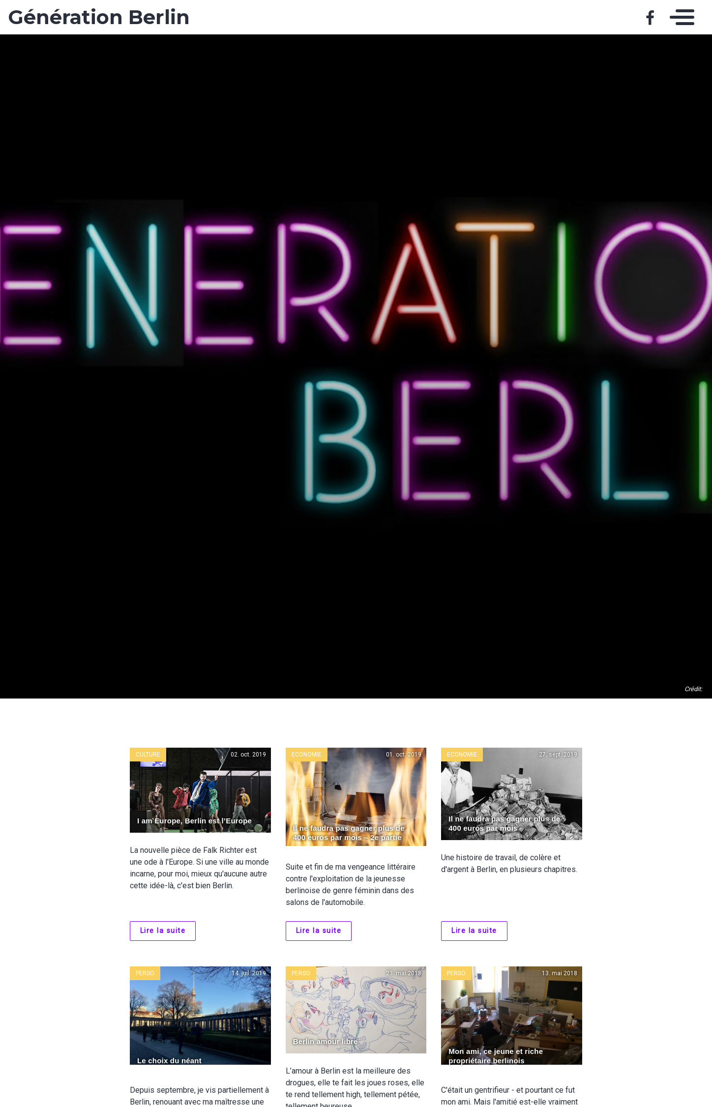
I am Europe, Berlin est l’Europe (194, 820)
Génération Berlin (99, 17)
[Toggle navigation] (679, 17)
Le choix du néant (169, 1060)
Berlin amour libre (325, 1041)
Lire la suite (163, 931)
